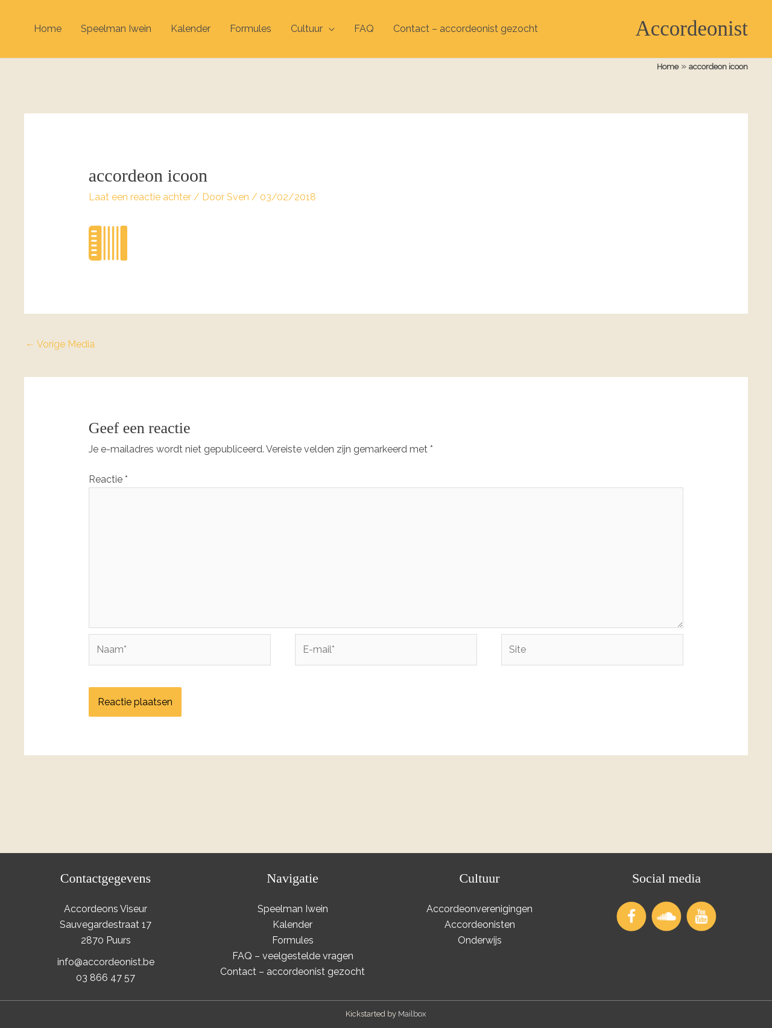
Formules (250, 28)
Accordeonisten (480, 924)
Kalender (190, 28)
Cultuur (307, 28)
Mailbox (412, 1013)
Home (48, 28)
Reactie (108, 479)
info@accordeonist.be (105, 962)
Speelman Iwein (116, 28)
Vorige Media (60, 344)
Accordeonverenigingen (479, 909)
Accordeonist (691, 28)
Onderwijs (480, 940)
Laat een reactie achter (140, 197)
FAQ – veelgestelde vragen (292, 956)
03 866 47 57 (105, 977)
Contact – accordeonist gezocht (465, 28)
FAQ (364, 28)
